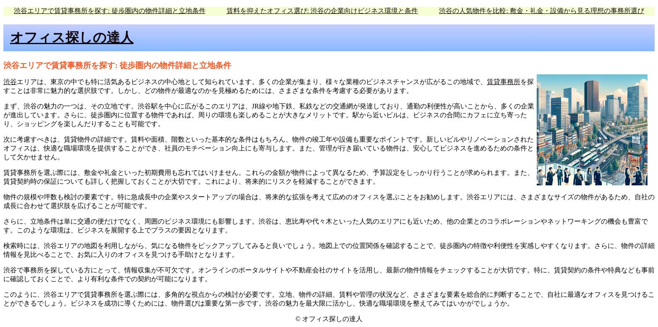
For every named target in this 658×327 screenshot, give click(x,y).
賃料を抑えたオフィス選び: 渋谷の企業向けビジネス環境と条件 (322, 10)
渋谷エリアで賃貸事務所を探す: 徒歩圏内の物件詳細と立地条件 (109, 10)
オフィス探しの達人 (71, 37)
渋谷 (10, 81)
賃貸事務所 (503, 81)
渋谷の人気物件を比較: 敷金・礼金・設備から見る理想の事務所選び (541, 10)
